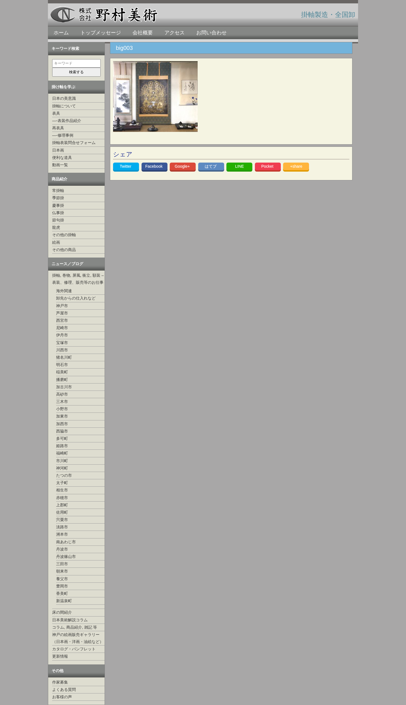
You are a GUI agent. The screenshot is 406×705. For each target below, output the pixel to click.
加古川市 (64, 387)
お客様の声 (62, 697)
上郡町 (62, 505)
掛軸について (64, 106)
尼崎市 (62, 327)
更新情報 (60, 656)
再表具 (58, 128)
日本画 (58, 150)
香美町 (62, 593)
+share (296, 166)
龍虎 (56, 227)
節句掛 (58, 220)
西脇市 (62, 431)
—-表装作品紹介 (66, 120)
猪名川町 (64, 357)
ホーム (61, 33)
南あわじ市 (66, 542)
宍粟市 (62, 519)
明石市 (62, 364)
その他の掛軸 (64, 234)
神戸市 (62, 305)
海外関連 (64, 291)
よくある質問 (64, 689)
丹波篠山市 (66, 556)
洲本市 (62, 534)
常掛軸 (58, 190)
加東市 (62, 416)
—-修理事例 (62, 135)
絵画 (56, 242)
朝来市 (62, 571)
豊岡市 (62, 586)
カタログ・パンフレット (74, 649)
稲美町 (62, 372)
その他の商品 (64, 249)
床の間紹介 (62, 612)
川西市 (62, 350)
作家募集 (60, 682)
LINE (239, 166)
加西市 (62, 424)
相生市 (62, 490)
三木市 (62, 401)
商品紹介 (59, 179)
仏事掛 (58, 212)
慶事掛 (58, 205)
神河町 (62, 468)
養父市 (62, 579)
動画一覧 (60, 165)
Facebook (154, 166)
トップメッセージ (100, 33)
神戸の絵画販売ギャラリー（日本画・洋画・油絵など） (77, 638)
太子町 (62, 482)
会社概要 (143, 33)
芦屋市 (62, 313)
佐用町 (62, 512)
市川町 (62, 460)
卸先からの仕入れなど (76, 298)
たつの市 (64, 475)
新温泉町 (64, 600)
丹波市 (62, 549)
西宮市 (62, 320)
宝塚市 (62, 342)
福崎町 (62, 453)
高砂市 (62, 394)
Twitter (126, 166)
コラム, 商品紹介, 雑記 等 (74, 627)
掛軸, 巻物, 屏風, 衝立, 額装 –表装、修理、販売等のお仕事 (78, 279)
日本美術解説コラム (70, 620)
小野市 (62, 409)
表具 (56, 113)
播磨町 (62, 379)
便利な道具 (62, 157)
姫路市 (62, 446)
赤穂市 (62, 497)
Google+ (183, 166)
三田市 (62, 564)
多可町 (62, 438)
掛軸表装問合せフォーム (74, 142)
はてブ (211, 166)
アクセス (174, 33)
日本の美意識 (64, 98)
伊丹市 (62, 335)
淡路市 (62, 527)
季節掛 (58, 198)
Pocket (267, 166)
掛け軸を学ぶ (63, 87)
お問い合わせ (211, 33)
